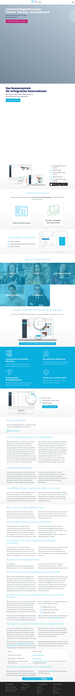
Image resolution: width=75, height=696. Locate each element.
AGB (56, 694)
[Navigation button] (73, 2)
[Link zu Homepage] (36, 3)
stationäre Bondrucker (38, 662)
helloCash (52, 679)
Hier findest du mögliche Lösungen (41, 669)
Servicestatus (26, 694)
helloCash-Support (55, 625)
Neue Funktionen (11, 694)
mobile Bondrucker (37, 666)
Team (40, 694)
